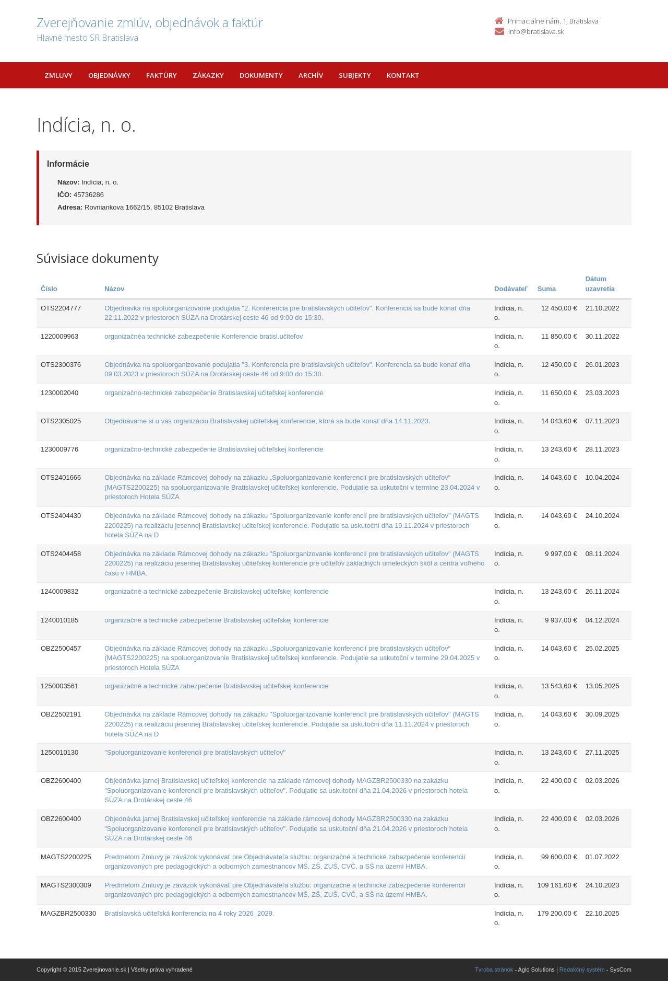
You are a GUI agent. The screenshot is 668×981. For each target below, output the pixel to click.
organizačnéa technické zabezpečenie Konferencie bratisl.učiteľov (203, 336)
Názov (114, 289)
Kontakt (403, 75)
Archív (311, 75)
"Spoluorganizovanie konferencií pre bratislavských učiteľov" (194, 752)
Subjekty (355, 75)
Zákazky (208, 75)
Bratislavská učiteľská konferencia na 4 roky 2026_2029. (189, 913)
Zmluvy (58, 75)
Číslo (49, 289)
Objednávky (109, 75)
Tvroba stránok (494, 969)
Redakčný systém (582, 969)
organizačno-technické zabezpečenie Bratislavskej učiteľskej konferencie (213, 393)
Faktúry (161, 75)
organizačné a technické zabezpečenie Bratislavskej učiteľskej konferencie (216, 591)
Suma (547, 289)
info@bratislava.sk (536, 31)
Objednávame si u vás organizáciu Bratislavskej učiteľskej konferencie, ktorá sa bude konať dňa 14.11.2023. (267, 421)
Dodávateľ (511, 289)
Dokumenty (261, 75)
